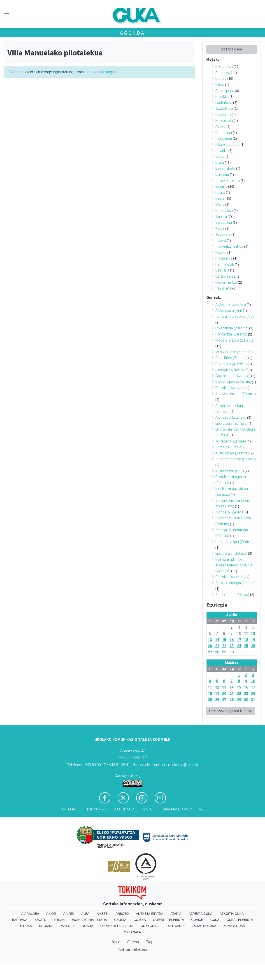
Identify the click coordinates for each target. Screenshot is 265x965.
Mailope (67, 926)
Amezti (102, 913)
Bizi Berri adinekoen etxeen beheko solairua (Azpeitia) (233, 565)
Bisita (219, 162)
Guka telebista (240, 920)
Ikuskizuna (223, 138)
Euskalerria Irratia (89, 920)
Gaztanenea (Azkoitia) (232, 376)
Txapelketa (224, 108)
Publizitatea (124, 809)
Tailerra (221, 216)
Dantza (220, 78)
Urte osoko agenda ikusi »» (230, 711)
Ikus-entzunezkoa (229, 246)
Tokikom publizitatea (132, 949)
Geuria (120, 920)
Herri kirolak (224, 264)
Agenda (132, 32)
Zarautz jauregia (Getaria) (235, 583)
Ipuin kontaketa (227, 180)
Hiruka (26, 926)
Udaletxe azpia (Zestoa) (234, 542)
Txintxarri (175, 926)
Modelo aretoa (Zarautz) (234, 340)
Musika (220, 252)
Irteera (220, 240)
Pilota (219, 204)
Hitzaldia (222, 96)
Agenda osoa (231, 49)
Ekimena (222, 174)
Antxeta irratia (149, 913)
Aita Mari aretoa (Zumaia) (235, 394)
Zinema (221, 186)
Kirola (219, 228)
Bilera (219, 84)
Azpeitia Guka (200, 913)
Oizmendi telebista (117, 926)
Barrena (19, 920)
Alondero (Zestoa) (229, 512)
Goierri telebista (168, 920)
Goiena (139, 920)
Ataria (175, 913)
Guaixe (197, 920)
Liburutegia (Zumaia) (231, 423)
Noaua (87, 926)
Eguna (220, 192)
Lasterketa (223, 102)
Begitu (40, 920)
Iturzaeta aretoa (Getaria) (235, 459)
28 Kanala (132, 932)
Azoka (220, 126)
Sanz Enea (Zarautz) (231, 358)
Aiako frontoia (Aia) (230, 304)
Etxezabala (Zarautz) (231, 328)
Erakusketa (224, 121)
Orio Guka (149, 926)
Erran (59, 920)
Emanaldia (223, 132)
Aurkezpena (224, 91)
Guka (214, 920)
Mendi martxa (226, 282)
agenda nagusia (105, 72)
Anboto (122, 913)
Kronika (46, 926)
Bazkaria (222, 270)
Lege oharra (96, 809)
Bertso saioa (225, 276)
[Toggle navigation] (7, 15)
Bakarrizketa (225, 168)
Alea (85, 913)
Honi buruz (69, 809)
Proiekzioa (223, 258)
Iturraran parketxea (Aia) (234, 316)
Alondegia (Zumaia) (230, 417)
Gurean (133, 942)
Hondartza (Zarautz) (231, 334)
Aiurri (68, 913)
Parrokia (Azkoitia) (229, 388)
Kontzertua (224, 66)
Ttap (149, 942)
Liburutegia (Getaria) (231, 553)
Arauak (148, 809)
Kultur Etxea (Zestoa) (232, 453)
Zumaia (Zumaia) (228, 447)
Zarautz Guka (204, 926)
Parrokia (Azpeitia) (229, 577)
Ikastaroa (223, 114)
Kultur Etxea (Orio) (229, 471)
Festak (220, 198)
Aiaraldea (30, 913)
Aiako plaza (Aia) (228, 310)
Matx (116, 942)
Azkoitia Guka (232, 913)
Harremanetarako (176, 809)
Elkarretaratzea (227, 144)
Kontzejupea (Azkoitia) (233, 382)
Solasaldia (223, 222)
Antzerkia (222, 73)
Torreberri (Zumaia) (230, 441)
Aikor (51, 913)
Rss (202, 809)
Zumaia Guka (234, 926)
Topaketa (222, 234)
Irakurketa (223, 288)
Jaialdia (221, 150)
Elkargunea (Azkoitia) (232, 370)
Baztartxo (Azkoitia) (231, 364)
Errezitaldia (224, 210)
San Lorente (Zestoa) (232, 595)
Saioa (220, 156)
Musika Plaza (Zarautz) (233, 352)
